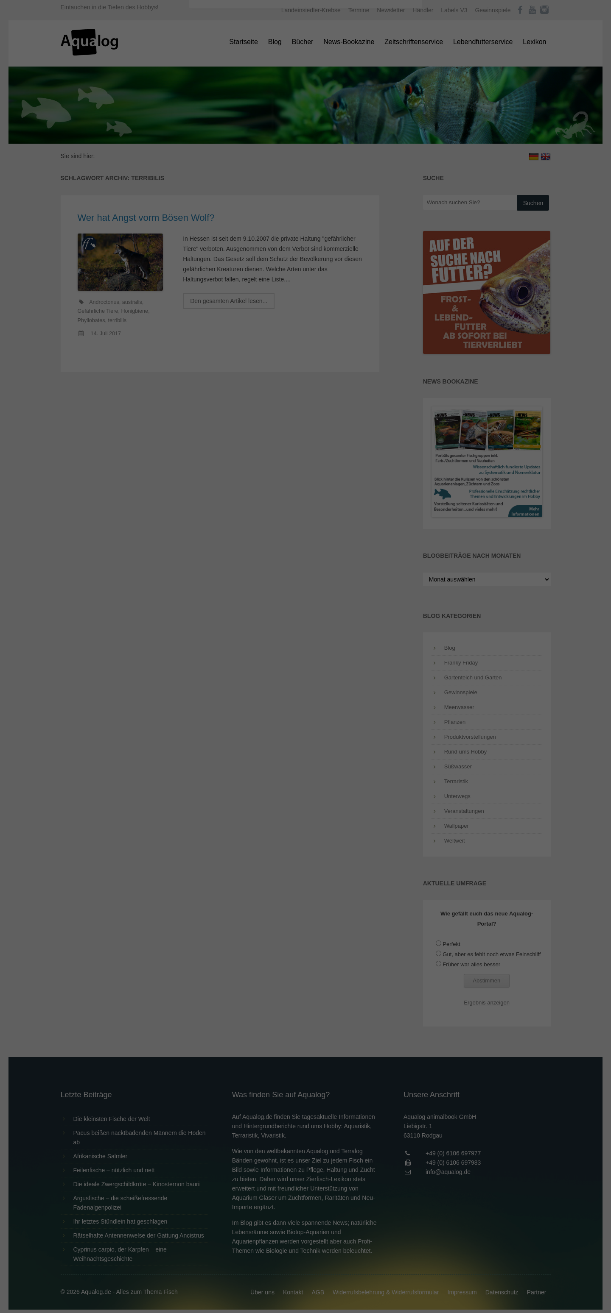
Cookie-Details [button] (282, 234)
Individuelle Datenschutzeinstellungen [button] (306, 216)
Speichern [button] (305, 191)
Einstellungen (213, 116)
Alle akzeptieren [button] (305, 166)
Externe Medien (383, 136)
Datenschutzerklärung (252, 108)
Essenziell (214, 136)
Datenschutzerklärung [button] (322, 234)
